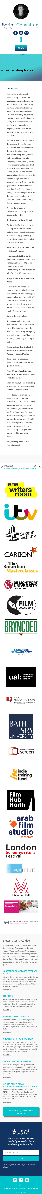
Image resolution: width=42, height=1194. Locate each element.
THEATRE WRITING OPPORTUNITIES (19, 1061)
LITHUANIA (8, 996)
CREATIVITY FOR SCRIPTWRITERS (18, 1039)
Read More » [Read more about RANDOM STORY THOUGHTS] (7, 1032)
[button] (21, 39)
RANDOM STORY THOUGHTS (16, 1016)
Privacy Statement (21, 1185)
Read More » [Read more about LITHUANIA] (7, 1010)
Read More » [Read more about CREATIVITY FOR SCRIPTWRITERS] (7, 1055)
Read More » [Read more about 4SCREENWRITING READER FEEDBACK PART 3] (7, 990)
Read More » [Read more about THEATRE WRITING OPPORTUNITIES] (7, 1077)
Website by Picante (21, 1192)
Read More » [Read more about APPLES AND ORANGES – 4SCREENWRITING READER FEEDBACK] (7, 1102)
